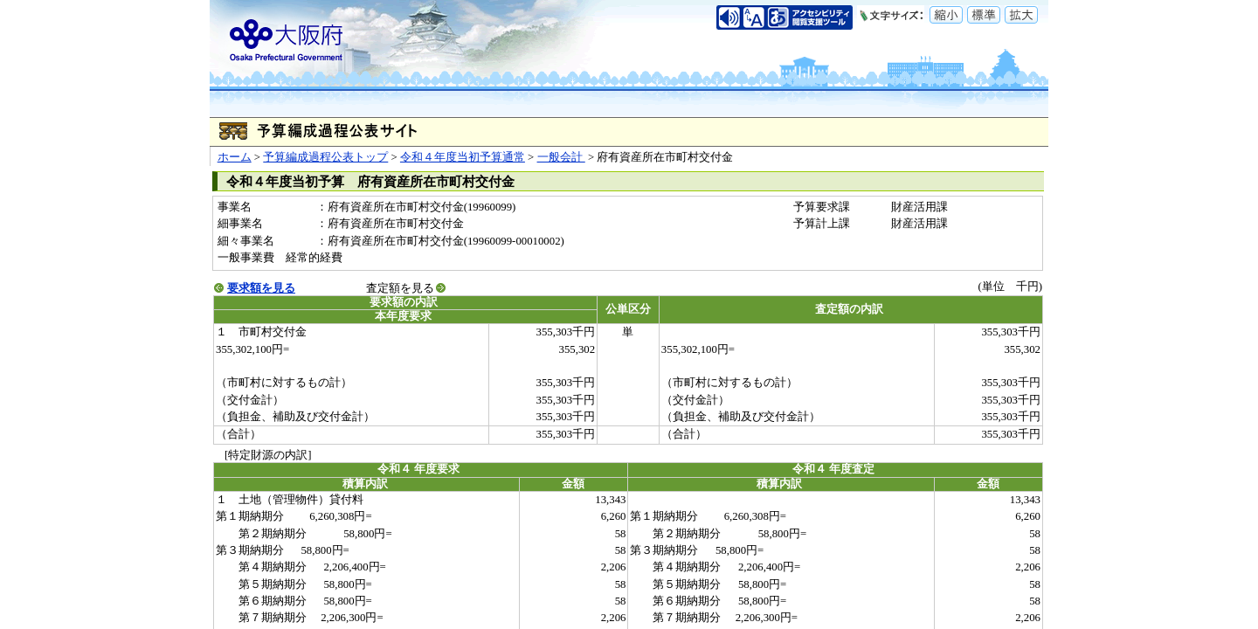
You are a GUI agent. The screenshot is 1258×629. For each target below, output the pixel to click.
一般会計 (561, 157)
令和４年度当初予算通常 (462, 157)
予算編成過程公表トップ (325, 157)
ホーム (235, 157)
